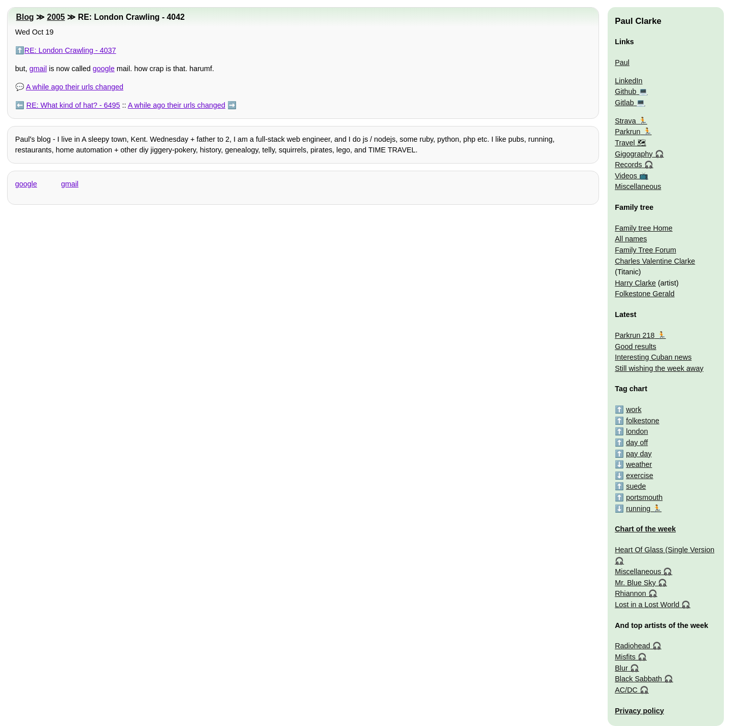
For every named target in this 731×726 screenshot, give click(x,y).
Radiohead (632, 646)
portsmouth (644, 497)
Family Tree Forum (645, 250)
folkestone (642, 421)
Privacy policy (639, 711)
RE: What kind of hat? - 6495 (73, 105)
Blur (621, 668)
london (637, 431)
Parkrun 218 (634, 335)
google (104, 69)
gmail (38, 69)
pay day (638, 454)
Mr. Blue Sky (635, 583)
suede (636, 486)
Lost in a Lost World (647, 605)
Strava (625, 121)
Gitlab (624, 103)
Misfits (625, 657)
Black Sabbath (638, 679)
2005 (56, 17)
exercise (639, 475)
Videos (626, 176)
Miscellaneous (638, 186)
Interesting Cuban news (653, 357)
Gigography (633, 154)
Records (628, 165)
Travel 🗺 (630, 143)
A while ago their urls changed (74, 87)
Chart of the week (645, 529)
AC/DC (626, 690)
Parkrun (627, 132)
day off (637, 442)
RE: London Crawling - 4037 (70, 50)
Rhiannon (630, 593)
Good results (635, 346)
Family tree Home (644, 228)
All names (631, 239)
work (633, 409)
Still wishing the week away (659, 368)
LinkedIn (628, 81)
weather (639, 464)
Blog (25, 17)
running (638, 508)
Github (625, 91)
